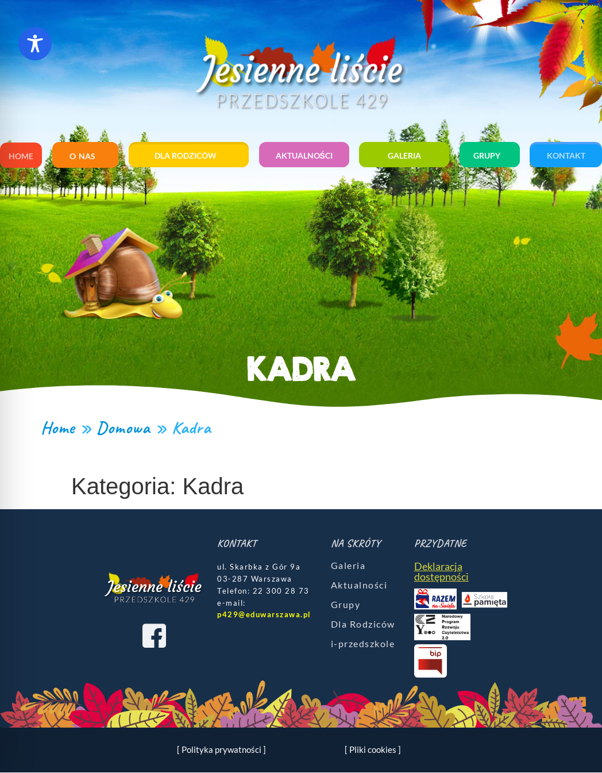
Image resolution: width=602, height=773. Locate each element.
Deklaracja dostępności (441, 571)
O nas (85, 156)
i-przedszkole (363, 643)
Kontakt (566, 155)
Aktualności (304, 155)
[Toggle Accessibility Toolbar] (35, 43)
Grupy (489, 155)
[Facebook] (153, 635)
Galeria (404, 155)
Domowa (123, 428)
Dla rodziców (188, 155)
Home (21, 156)
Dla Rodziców (363, 623)
